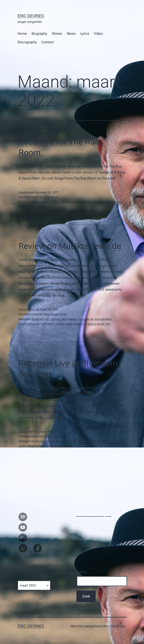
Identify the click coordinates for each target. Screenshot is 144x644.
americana (37, 201)
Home (22, 33)
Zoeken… (82, 572)
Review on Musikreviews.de (70, 246)
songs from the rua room (34, 206)
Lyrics (84, 33)
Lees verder (77, 295)
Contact (48, 42)
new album (68, 201)
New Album (51, 197)
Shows (57, 33)
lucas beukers (103, 319)
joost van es (85, 319)
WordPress (118, 626)
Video (98, 33)
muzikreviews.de (29, 323)
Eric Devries (31, 15)
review (59, 323)
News (71, 33)
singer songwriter (87, 201)
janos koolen (69, 319)
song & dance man (110, 201)
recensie (117, 441)
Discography (27, 42)
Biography (39, 33)
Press (63, 314)
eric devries (53, 201)
